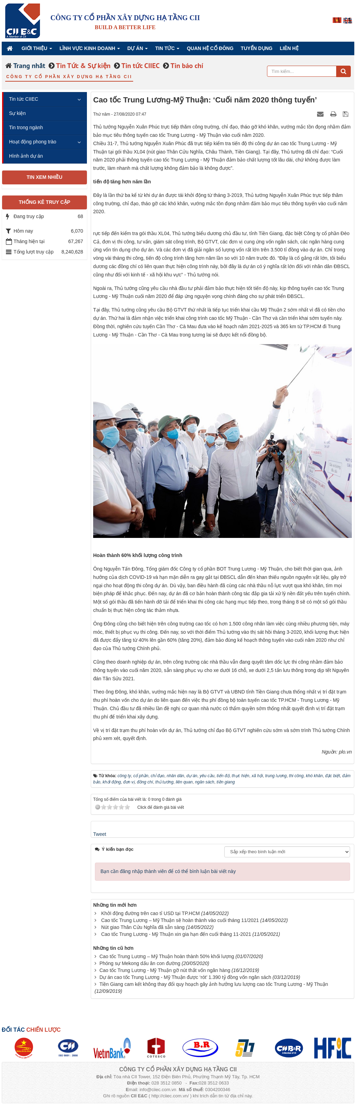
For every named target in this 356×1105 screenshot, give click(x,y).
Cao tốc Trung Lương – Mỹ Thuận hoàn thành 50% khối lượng (166, 956)
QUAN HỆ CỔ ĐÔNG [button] (210, 48)
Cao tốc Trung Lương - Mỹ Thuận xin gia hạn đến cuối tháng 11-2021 (176, 934)
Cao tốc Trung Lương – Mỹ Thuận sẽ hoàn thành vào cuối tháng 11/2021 (180, 920)
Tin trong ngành (26, 127)
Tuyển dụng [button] (257, 48)
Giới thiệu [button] (37, 50)
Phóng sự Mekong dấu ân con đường (139, 963)
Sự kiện (17, 113)
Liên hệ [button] (289, 48)
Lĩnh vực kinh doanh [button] (89, 50)
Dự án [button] (137, 50)
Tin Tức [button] (167, 50)
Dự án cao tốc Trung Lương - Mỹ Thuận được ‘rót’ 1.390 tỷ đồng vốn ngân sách (185, 977)
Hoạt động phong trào (32, 141)
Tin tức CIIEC (23, 99)
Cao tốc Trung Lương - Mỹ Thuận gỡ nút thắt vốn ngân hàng (164, 970)
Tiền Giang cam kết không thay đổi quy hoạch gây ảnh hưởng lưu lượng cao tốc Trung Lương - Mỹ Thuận (213, 984)
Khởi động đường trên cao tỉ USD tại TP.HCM (150, 913)
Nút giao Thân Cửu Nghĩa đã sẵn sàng (143, 927)
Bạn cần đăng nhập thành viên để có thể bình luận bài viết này (168, 871)
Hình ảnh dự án (26, 156)
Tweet (99, 834)
